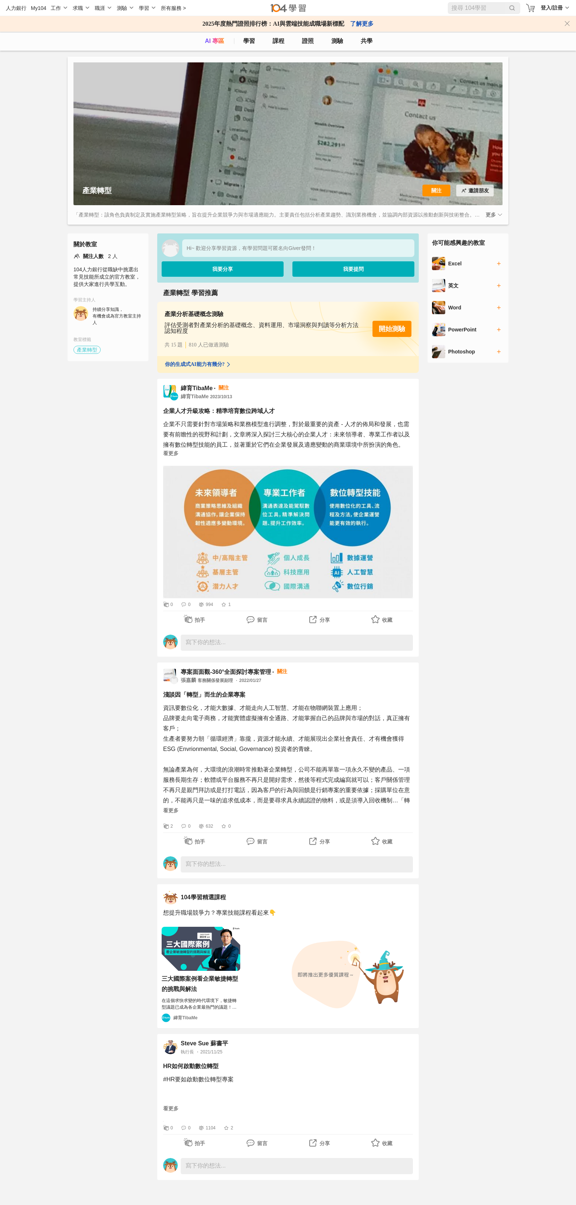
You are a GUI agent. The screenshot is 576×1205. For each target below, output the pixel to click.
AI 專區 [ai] (214, 41)
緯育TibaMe (197, 388)
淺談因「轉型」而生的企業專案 (204, 695)
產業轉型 (87, 350)
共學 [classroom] (366, 41)
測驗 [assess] (337, 41)
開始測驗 (392, 329)
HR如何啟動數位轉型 (191, 1066)
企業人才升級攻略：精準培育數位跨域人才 (219, 411)
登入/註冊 (552, 8)
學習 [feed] (249, 41)
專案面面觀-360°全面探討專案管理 (226, 672)
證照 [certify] (308, 41)
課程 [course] (278, 41)
